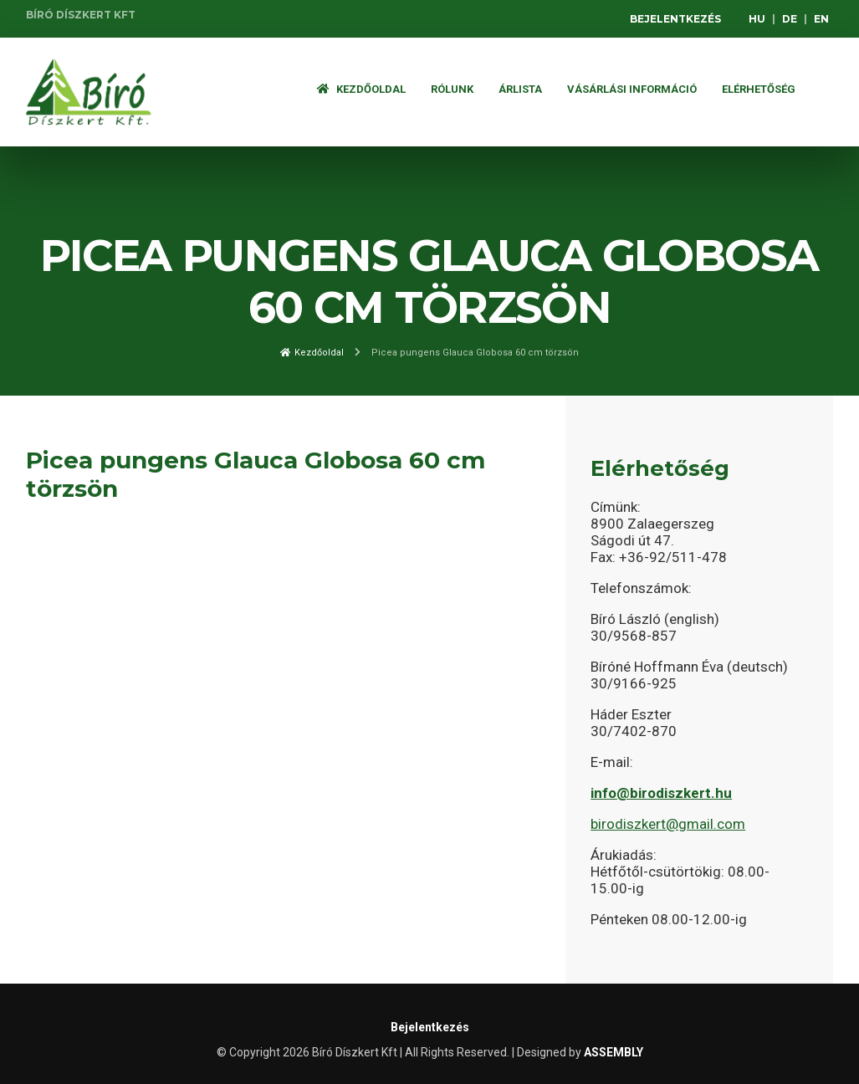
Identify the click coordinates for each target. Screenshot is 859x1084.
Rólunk (452, 89)
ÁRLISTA (520, 89)
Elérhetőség (758, 89)
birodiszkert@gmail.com (668, 824)
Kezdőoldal (361, 89)
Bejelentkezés (675, 19)
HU (757, 19)
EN (821, 19)
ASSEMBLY (613, 1052)
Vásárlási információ (632, 89)
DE (789, 19)
